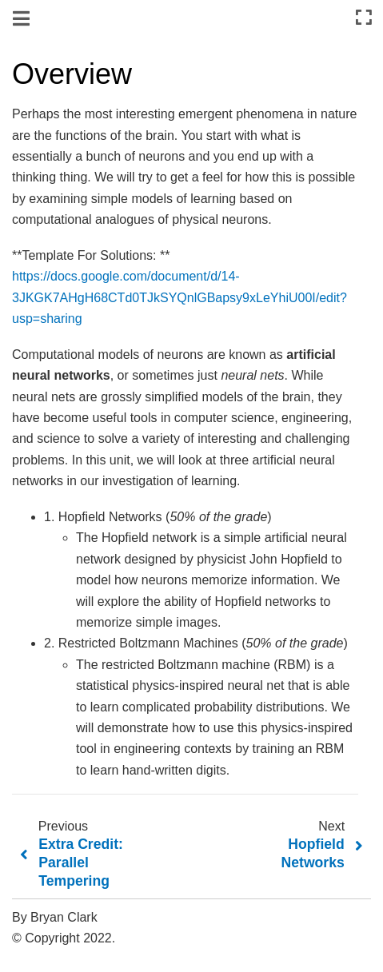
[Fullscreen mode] (363, 18)
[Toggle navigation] (22, 19)
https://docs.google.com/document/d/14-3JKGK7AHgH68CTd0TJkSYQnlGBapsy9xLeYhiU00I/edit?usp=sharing (179, 297)
